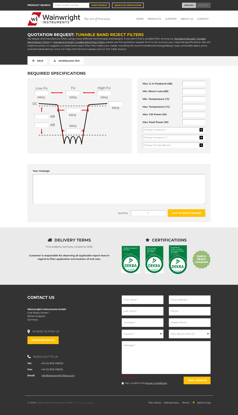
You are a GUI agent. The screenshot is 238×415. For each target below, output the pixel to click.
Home (140, 18)
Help (37, 60)
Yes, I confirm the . (146, 383)
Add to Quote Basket (186, 212)
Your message (41, 170)
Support (171, 18)
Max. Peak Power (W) (155, 122)
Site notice (154, 402)
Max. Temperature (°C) (156, 106)
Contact (203, 18)
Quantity (123, 212)
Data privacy (171, 402)
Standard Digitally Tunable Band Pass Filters (79, 42)
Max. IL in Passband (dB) (157, 83)
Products (154, 18)
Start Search (99, 5)
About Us (187, 18)
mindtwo (88, 402)
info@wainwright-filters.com (58, 375)
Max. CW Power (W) (155, 114)
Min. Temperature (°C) (156, 99)
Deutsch (203, 5)
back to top (202, 402)
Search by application (127, 5)
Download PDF (67, 60)
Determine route (43, 340)
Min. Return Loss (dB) (155, 91)
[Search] (71, 5)
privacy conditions (156, 383)
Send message (197, 380)
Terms (185, 402)
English (189, 5)
